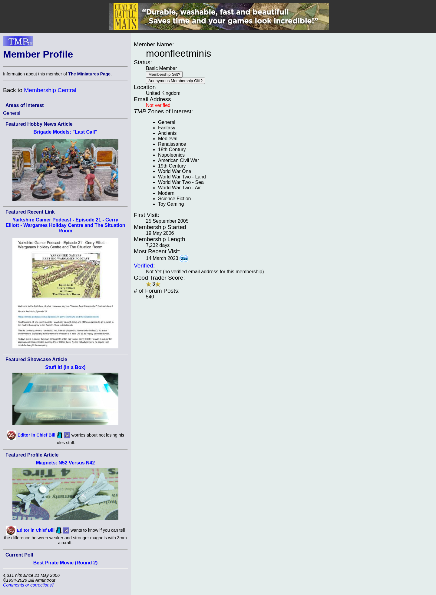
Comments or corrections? (28, 585)
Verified (143, 265)
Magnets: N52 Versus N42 (65, 462)
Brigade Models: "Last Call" (65, 132)
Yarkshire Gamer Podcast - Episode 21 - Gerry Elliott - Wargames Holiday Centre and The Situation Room (65, 225)
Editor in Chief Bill (36, 434)
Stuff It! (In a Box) (65, 367)
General (11, 113)
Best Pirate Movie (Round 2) (65, 562)
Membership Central (50, 90)
